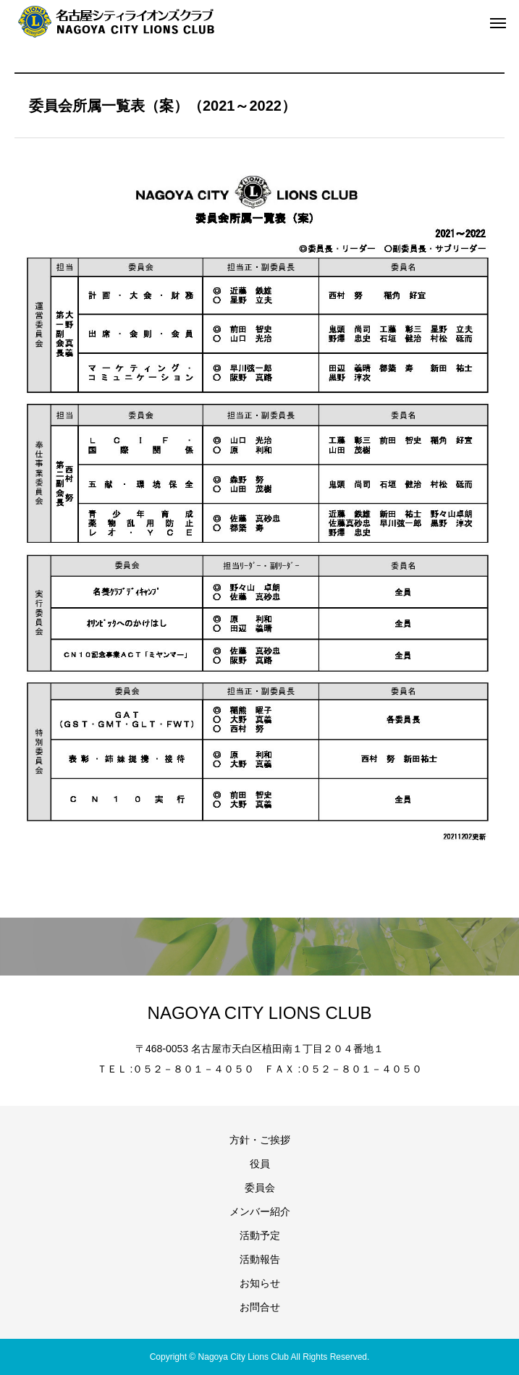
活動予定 (260, 1235)
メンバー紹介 (259, 1211)
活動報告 (260, 1259)
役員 (260, 1163)
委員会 (260, 1187)
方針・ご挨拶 (259, 1140)
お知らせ (260, 1283)
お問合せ (260, 1307)
